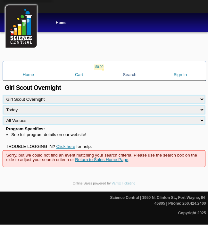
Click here (65, 146)
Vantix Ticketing (123, 183)
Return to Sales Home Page (101, 159)
